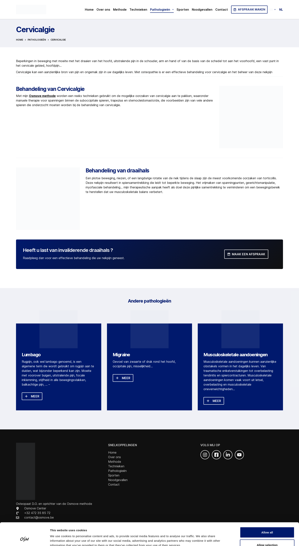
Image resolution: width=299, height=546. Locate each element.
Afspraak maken (249, 9)
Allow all (267, 510)
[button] (276, 9)
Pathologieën (162, 9)
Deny (267, 535)
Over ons (103, 9)
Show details (200, 536)
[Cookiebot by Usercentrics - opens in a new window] (24, 538)
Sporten (183, 9)
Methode (120, 9)
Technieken (138, 9)
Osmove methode (42, 96)
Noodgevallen (202, 9)
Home (89, 9)
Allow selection (267, 523)
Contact (221, 9)
